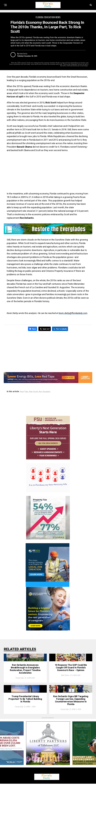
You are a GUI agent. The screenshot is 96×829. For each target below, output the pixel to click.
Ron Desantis (44, 391)
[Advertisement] (48, 172)
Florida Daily (20, 700)
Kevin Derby (23, 53)
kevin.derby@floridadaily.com (73, 313)
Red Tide (24, 391)
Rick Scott (33, 391)
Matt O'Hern (65, 697)
